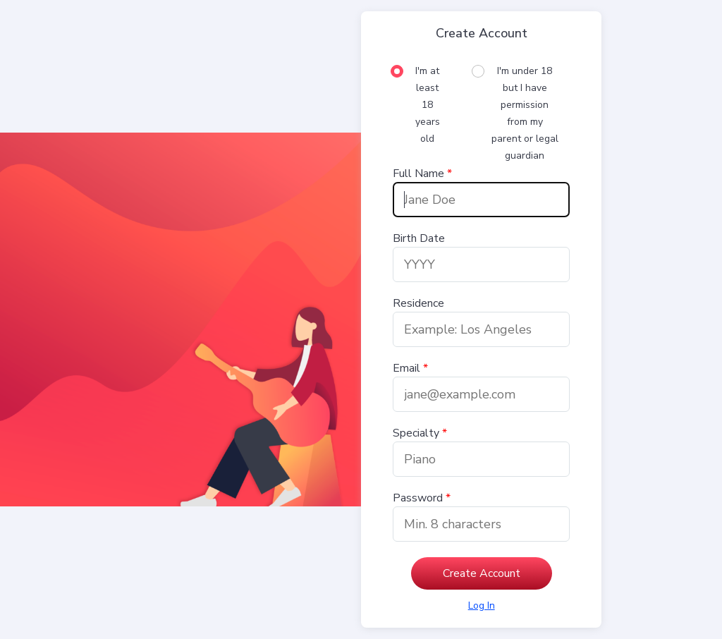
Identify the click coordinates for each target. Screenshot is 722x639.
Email (406, 368)
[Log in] (481, 605)
